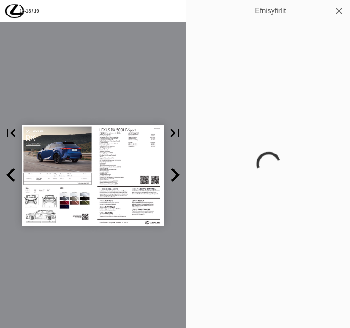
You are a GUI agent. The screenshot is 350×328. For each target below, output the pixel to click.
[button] (11, 133)
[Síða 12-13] (29, 11)
